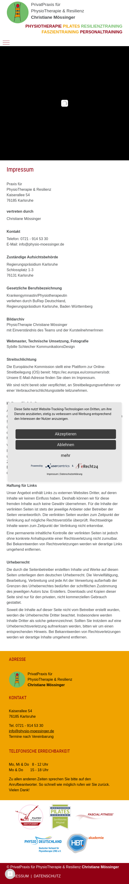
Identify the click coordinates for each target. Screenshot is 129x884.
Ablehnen (65, 444)
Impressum (52, 474)
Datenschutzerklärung (71, 474)
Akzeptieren (65, 433)
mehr (65, 455)
